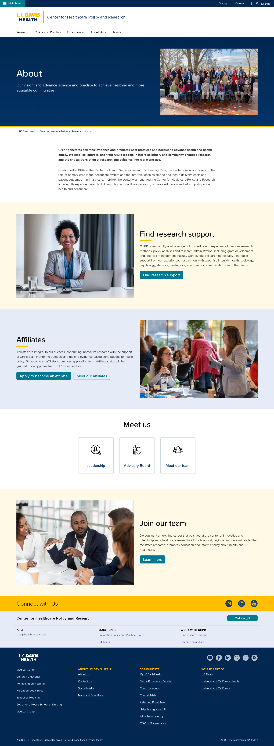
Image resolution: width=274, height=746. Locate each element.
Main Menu (12, 3)
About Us (84, 674)
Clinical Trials (148, 695)
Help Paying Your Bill (153, 709)
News (117, 32)
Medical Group (25, 711)
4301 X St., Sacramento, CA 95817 (239, 740)
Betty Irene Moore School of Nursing (39, 705)
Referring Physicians (152, 702)
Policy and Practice (48, 32)
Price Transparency (151, 716)
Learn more (152, 559)
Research (22, 32)
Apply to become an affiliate (44, 376)
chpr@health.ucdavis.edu (31, 634)
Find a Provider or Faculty (156, 681)
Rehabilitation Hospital (30, 684)
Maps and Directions (90, 695)
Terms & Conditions (75, 740)
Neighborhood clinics (29, 691)
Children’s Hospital (28, 677)
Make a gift (242, 618)
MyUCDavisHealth (151, 674)
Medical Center (25, 670)
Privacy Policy (95, 740)
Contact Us (85, 681)
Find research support (161, 275)
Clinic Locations (150, 688)
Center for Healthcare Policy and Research (60, 131)
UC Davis (207, 674)
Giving (223, 3)
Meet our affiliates (92, 376)
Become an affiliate (192, 642)
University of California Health (220, 681)
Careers (239, 3)
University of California (215, 688)
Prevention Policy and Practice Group (121, 635)
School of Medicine (28, 698)
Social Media (86, 688)
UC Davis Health (27, 131)
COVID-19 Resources (153, 723)
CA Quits (104, 642)
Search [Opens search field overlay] (263, 4)
